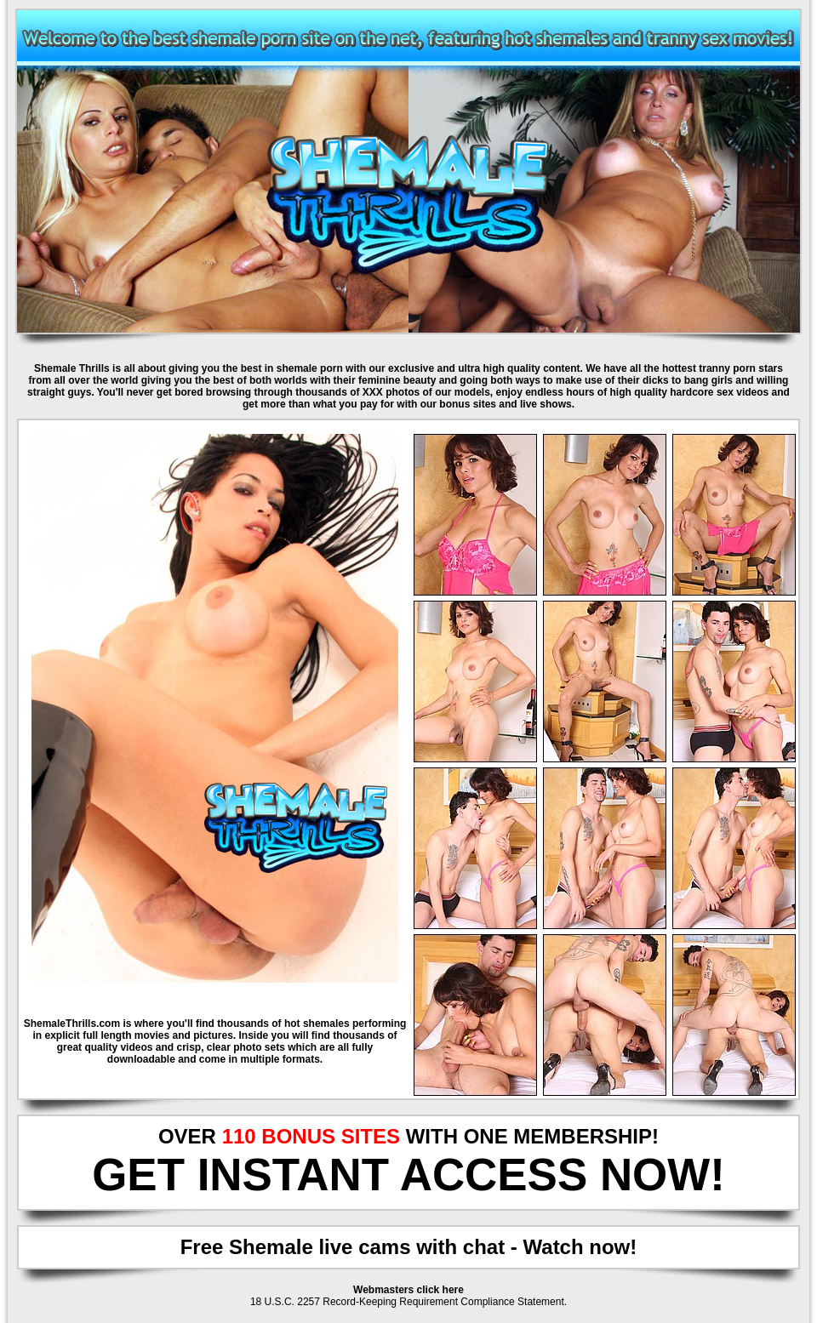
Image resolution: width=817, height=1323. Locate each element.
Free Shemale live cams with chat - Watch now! (408, 1246)
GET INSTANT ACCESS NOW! (408, 1174)
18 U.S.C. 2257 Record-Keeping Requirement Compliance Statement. (408, 1302)
